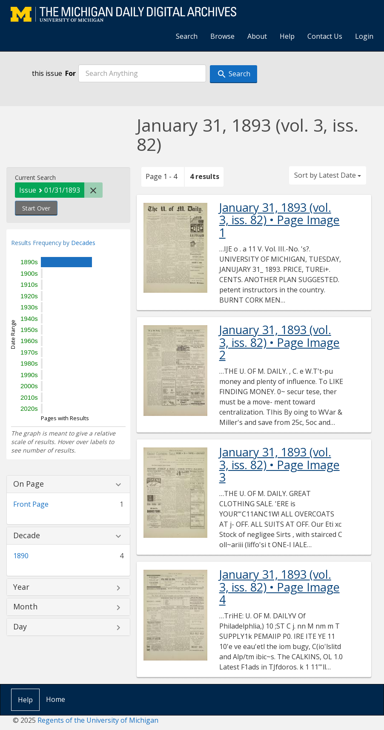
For (70, 73)
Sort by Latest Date (327, 175)
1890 (21, 555)
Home (55, 699)
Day (20, 627)
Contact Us (324, 36)
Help (287, 36)
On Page (28, 484)
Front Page (31, 504)
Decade (26, 535)
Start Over (36, 208)
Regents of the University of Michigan (97, 720)
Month (25, 607)
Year (21, 587)
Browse (222, 36)
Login (364, 36)
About (257, 36)
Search (187, 36)
